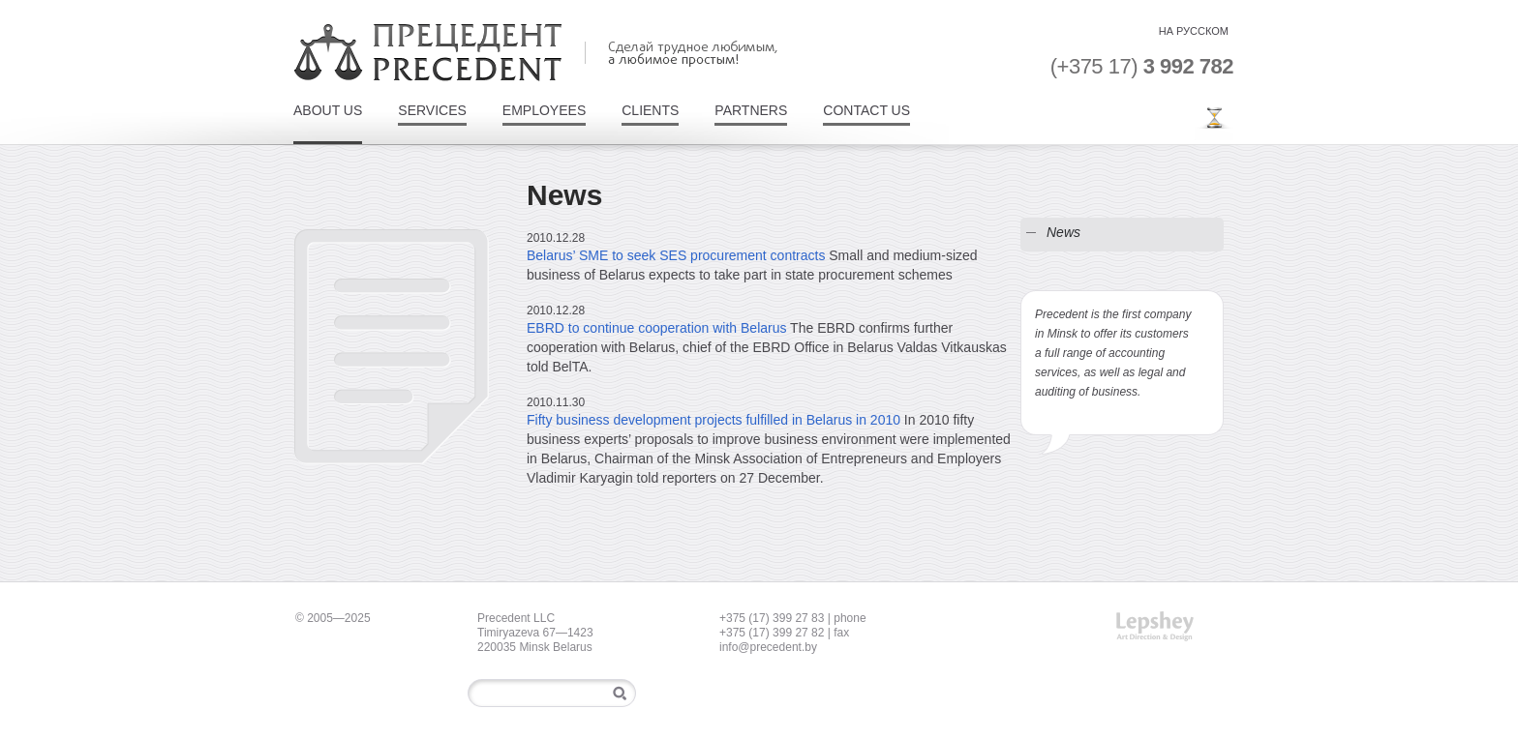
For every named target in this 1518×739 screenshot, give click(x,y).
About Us (327, 110)
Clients (650, 110)
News (1063, 232)
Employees (544, 110)
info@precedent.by (768, 647)
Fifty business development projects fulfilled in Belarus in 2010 (713, 420)
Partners (750, 110)
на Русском (1194, 31)
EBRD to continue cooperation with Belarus (656, 328)
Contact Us (866, 110)
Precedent (428, 52)
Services (432, 110)
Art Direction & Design (1155, 626)
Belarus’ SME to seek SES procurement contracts (676, 255)
